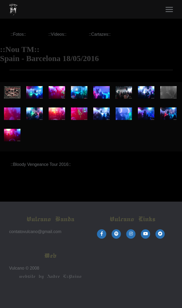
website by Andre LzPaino (50, 276)
